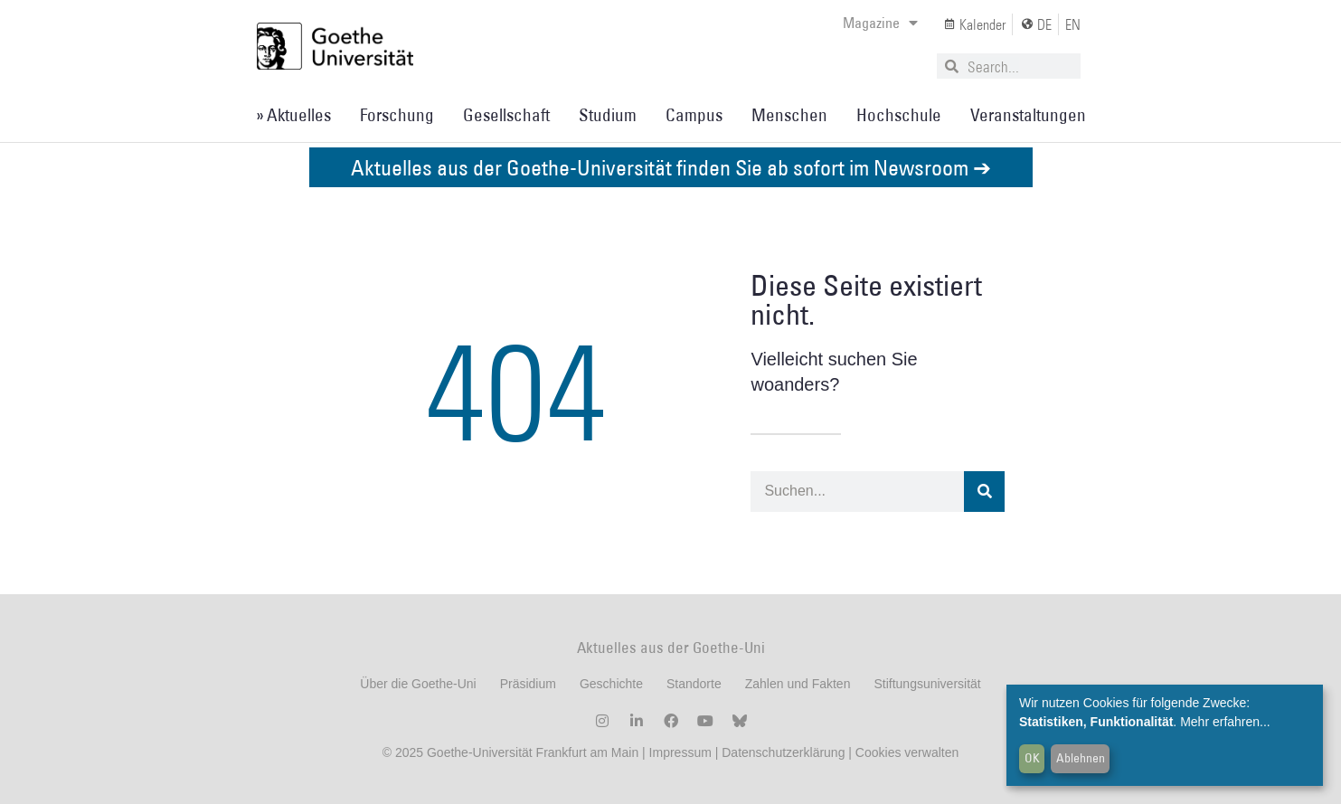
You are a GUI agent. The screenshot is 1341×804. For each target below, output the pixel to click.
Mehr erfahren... (1225, 721)
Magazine (880, 23)
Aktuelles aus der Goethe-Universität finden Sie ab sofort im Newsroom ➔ (671, 167)
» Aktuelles (293, 115)
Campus (694, 115)
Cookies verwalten (907, 752)
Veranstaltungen (1028, 115)
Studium (608, 115)
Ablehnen (1080, 758)
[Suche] (984, 491)
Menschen (789, 115)
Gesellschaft (506, 115)
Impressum (679, 752)
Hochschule (898, 115)
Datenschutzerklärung (783, 752)
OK (1032, 758)
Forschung (397, 115)
